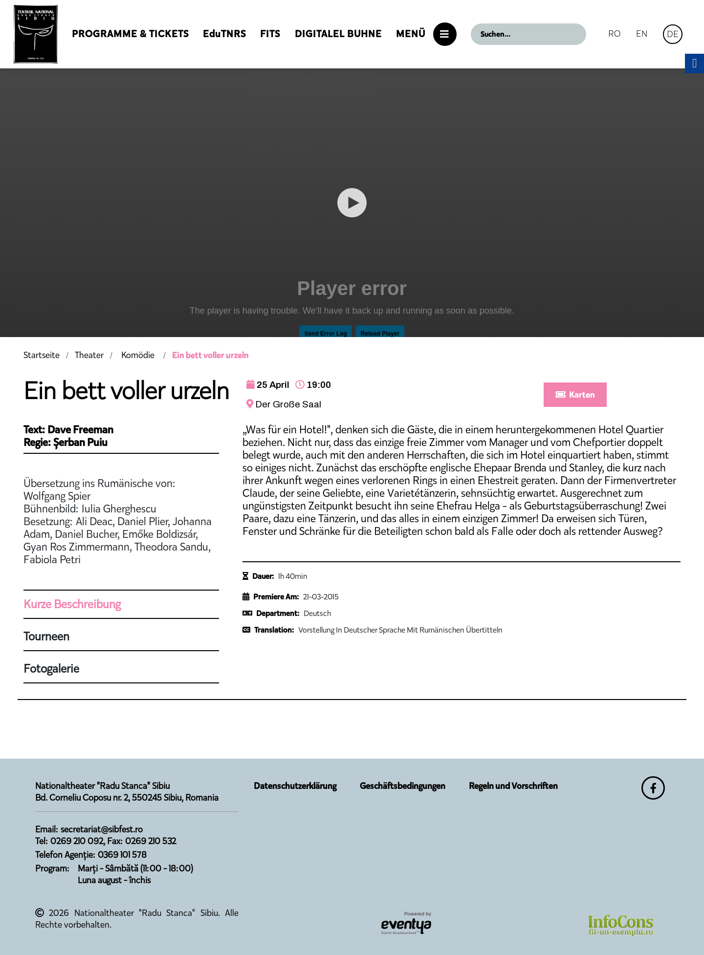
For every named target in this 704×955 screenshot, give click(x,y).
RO (614, 33)
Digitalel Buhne (338, 34)
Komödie (137, 355)
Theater (89, 355)
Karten (575, 394)
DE (673, 34)
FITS (270, 34)
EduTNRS (224, 34)
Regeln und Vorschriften (513, 786)
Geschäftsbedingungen (402, 786)
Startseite (41, 355)
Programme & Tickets (130, 34)
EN (641, 33)
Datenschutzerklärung (295, 786)
